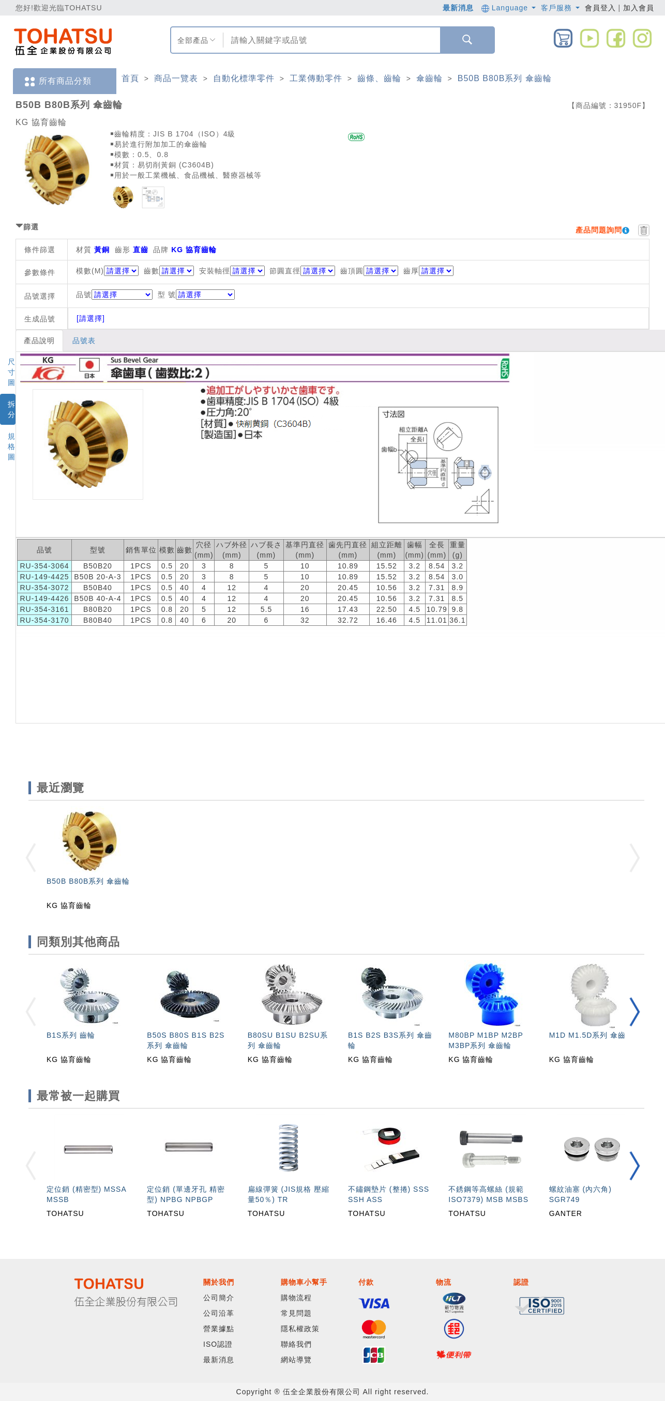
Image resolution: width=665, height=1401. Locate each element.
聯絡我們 (296, 1344)
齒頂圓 (352, 271)
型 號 (196, 294)
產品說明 (39, 340)
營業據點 (218, 1329)
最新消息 (458, 8)
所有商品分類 (57, 81)
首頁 (130, 78)
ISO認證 (218, 1344)
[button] (634, 1011)
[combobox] (330, 40)
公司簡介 (218, 1298)
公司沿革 (218, 1313)
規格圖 (12, 446)
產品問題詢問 (599, 230)
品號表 (84, 340)
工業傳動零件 (316, 78)
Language (508, 8)
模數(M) (90, 271)
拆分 (12, 409)
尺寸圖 (12, 372)
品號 (114, 294)
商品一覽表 (176, 78)
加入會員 (638, 8)
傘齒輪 (429, 78)
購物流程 (296, 1298)
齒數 (151, 271)
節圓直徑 (284, 271)
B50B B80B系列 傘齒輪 (505, 78)
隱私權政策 (300, 1329)
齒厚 (411, 271)
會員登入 (600, 8)
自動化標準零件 (244, 78)
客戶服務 (560, 8)
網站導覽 (296, 1360)
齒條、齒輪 (379, 78)
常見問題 (296, 1313)
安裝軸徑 (214, 271)
